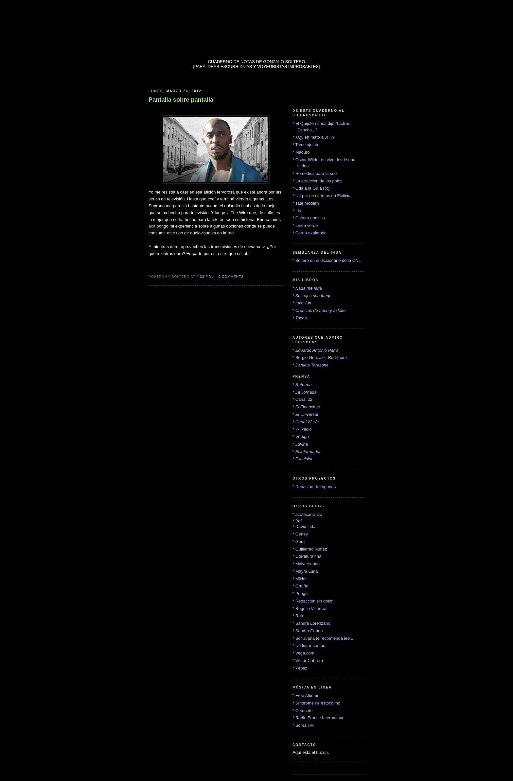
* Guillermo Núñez (309, 549)
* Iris (296, 210)
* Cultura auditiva (308, 217)
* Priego (300, 593)
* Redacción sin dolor (312, 601)
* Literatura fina (306, 556)
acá (152, 226)
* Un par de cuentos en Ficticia (321, 195)
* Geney (300, 534)
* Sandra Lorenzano (311, 623)
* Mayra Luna (305, 571)
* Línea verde (305, 225)
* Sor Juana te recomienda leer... (323, 638)
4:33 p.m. (205, 277)
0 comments (231, 277)
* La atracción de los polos (317, 180)
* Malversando (306, 563)
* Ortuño (300, 586)
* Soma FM (303, 725)
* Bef (297, 520)
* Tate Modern (305, 203)
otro (223, 253)
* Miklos (300, 578)
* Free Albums (305, 695)
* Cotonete (302, 710)
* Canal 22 (302, 399)
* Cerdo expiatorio (309, 232)
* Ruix (298, 615)
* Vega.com (303, 653)
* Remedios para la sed (314, 173)
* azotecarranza (307, 514)
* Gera (298, 541)
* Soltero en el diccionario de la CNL (326, 260)
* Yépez (299, 668)
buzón (321, 752)
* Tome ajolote (305, 144)
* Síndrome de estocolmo (316, 703)
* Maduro (301, 152)
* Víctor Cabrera (307, 660)
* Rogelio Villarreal (309, 608)
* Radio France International (318, 717)
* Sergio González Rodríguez (319, 357)
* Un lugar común (308, 645)
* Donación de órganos (314, 486)
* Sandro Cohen (307, 630)
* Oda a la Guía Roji (311, 188)
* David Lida (303, 526)
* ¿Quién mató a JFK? (313, 137)
